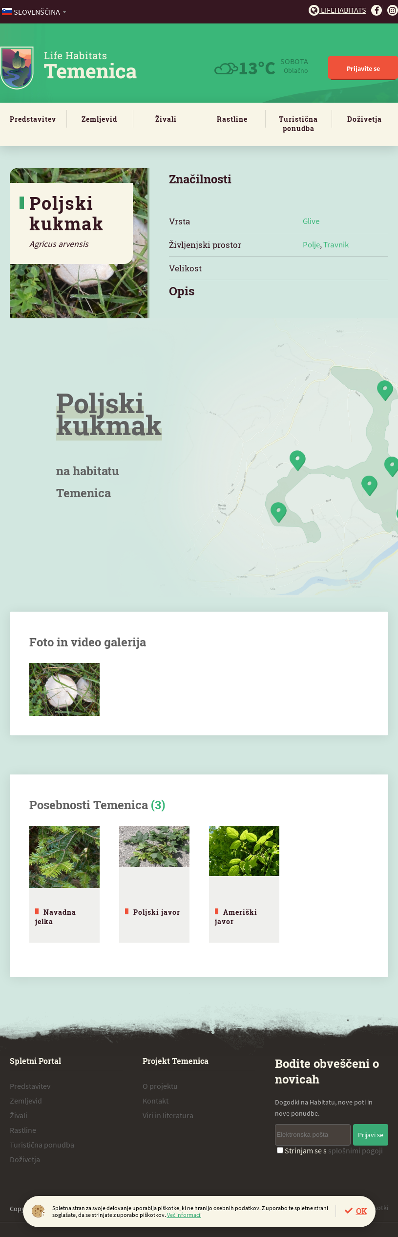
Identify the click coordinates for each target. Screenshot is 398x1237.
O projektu (160, 1086)
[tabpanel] (64, 884)
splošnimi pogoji (355, 1150)
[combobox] (35, 12)
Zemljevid (99, 119)
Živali (166, 119)
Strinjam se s (330, 1150)
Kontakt (155, 1100)
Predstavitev (33, 119)
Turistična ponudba (298, 123)
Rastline (232, 119)
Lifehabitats (337, 10)
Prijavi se (370, 1134)
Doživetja (364, 119)
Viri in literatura (168, 1115)
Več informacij (184, 1214)
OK (361, 1211)
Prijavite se (363, 68)
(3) (158, 805)
